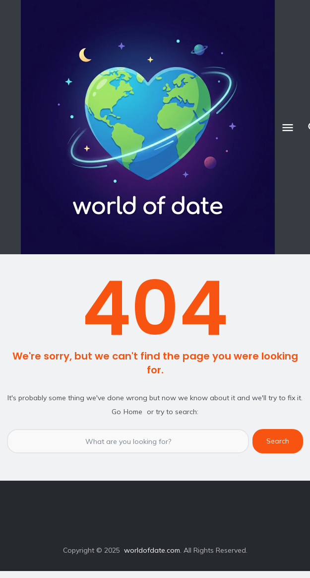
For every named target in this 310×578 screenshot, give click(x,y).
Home (133, 411)
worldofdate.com (152, 550)
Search (277, 440)
